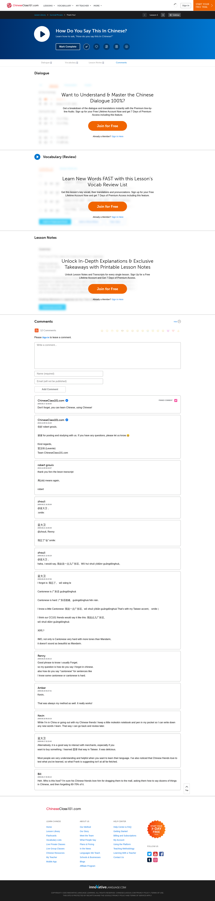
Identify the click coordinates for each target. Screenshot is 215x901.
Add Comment (50, 389)
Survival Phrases (56, 15)
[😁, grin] (112, 330)
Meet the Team (87, 835)
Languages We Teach (90, 853)
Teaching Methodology (123, 848)
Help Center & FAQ (122, 827)
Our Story (84, 831)
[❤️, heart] (173, 330)
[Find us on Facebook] (161, 854)
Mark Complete (67, 46)
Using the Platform (122, 844)
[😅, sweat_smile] (137, 330)
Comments (121, 62)
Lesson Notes (95, 62)
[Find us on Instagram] (155, 860)
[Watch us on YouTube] (155, 854)
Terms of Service (138, 895)
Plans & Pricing (87, 844)
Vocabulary (64, 5)
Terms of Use (157, 893)
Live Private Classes (55, 844)
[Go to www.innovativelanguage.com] (107, 886)
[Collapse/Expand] (107, 321)
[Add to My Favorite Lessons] (96, 46)
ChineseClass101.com (126, 893)
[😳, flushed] (107, 330)
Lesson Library (40, 15)
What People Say (88, 840)
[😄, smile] (102, 330)
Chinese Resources (55, 853)
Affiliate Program (87, 866)
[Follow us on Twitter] (149, 854)
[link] (163, 15)
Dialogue (45, 62)
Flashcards (51, 835)
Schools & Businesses (90, 857)
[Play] (37, 157)
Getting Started (120, 831)
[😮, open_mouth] (163, 330)
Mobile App (51, 861)
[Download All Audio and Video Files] (126, 46)
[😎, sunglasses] (122, 330)
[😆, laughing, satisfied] (132, 330)
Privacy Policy (143, 893)
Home (49, 827)
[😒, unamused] (117, 330)
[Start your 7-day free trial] (156, 829)
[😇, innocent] (152, 330)
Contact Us (118, 857)
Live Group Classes (55, 848)
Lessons (48, 5)
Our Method (85, 827)
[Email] (68, 381)
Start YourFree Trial (205, 5)
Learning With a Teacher (124, 853)
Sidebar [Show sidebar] (176, 15)
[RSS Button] (36, 330)
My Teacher (82, 5)
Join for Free (107, 126)
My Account (118, 840)
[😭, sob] (147, 330)
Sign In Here (117, 136)
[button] (175, 5)
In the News (85, 848)
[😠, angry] (127, 330)
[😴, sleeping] (157, 330)
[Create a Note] (106, 46)
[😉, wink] (142, 330)
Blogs (82, 861)
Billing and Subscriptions (124, 835)
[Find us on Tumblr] (149, 860)
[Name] (68, 374)
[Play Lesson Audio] (42, 34)
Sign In (185, 5)
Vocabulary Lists (54, 840)
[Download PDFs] (116, 46)
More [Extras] (97, 5)
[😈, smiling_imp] (168, 330)
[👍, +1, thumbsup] (178, 330)
